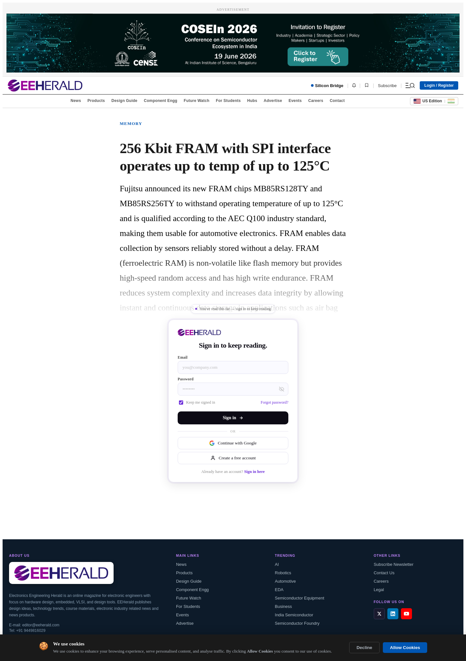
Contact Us (384, 572)
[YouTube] (406, 613)
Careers (315, 100)
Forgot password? (274, 402)
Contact (337, 100)
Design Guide (124, 100)
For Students (228, 100)
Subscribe (387, 85)
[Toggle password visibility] (281, 389)
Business (283, 606)
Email (183, 357)
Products (96, 100)
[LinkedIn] (392, 613)
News (76, 100)
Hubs (252, 100)
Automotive (285, 581)
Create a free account (233, 458)
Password (186, 379)
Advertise (273, 100)
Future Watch (196, 100)
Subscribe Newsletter (394, 564)
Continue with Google (233, 443)
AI (277, 564)
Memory (131, 123)
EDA (279, 589)
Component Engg (160, 100)
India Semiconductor (294, 614)
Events (295, 100)
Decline (364, 647)
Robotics (283, 572)
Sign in (233, 417)
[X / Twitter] (379, 613)
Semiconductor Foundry (297, 623)
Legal (379, 589)
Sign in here (254, 471)
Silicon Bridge (327, 85)
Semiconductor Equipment (299, 598)
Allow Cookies (405, 647)
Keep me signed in (197, 402)
